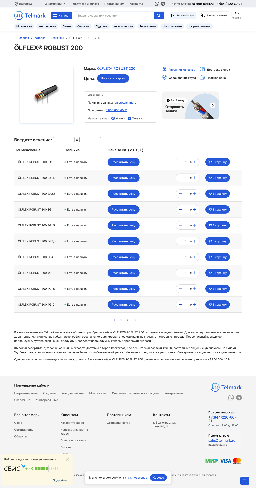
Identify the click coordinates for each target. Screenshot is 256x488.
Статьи (65, 455)
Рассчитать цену (113, 78)
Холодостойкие (72, 392)
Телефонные (148, 26)
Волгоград (25, 3)
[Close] (68, 459)
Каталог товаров (72, 423)
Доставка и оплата (86, 3)
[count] (186, 162)
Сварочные (22, 400)
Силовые (83, 26)
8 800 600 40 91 (116, 110)
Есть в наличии (77, 162)
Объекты (20, 437)
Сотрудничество (118, 423)
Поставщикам (114, 3)
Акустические (123, 26)
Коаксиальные (172, 26)
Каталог (61, 15)
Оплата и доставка (73, 441)
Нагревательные (199, 26)
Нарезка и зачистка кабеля (74, 432)
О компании (56, 3)
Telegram (137, 118)
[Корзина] (237, 15)
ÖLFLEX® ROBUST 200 (116, 69)
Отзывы (65, 448)
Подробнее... (61, 480)
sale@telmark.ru (203, 3)
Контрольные (47, 26)
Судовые (102, 26)
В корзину (218, 162)
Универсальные (47, 400)
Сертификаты (23, 430)
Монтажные (24, 26)
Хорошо (158, 477)
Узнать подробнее (134, 477)
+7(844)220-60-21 (229, 3)
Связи (67, 26)
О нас (18, 423)
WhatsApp (121, 118)
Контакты (136, 3)
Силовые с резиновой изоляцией (135, 392)
